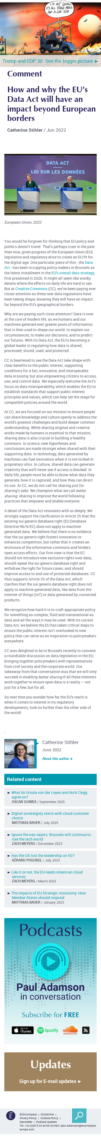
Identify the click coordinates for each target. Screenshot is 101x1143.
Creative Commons (31, 288)
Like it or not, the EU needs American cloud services (47, 874)
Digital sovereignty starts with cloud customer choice (50, 815)
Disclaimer (47, 1114)
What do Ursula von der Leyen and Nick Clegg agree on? (49, 795)
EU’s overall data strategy (72, 272)
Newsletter (26, 1122)
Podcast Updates (46, 1122)
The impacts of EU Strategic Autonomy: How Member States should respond (48, 895)
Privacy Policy (28, 1118)
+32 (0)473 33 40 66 (37, 1125)
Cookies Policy (49, 1118)
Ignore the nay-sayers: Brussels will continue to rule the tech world (51, 837)
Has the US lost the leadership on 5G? (43, 855)
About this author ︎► (58, 758)
